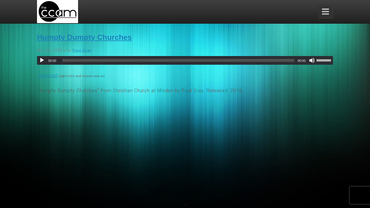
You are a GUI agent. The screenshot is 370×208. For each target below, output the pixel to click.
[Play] (42, 60)
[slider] (178, 60)
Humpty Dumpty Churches (84, 37)
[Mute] (312, 60)
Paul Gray (82, 50)
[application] (185, 60)
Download (47, 75)
